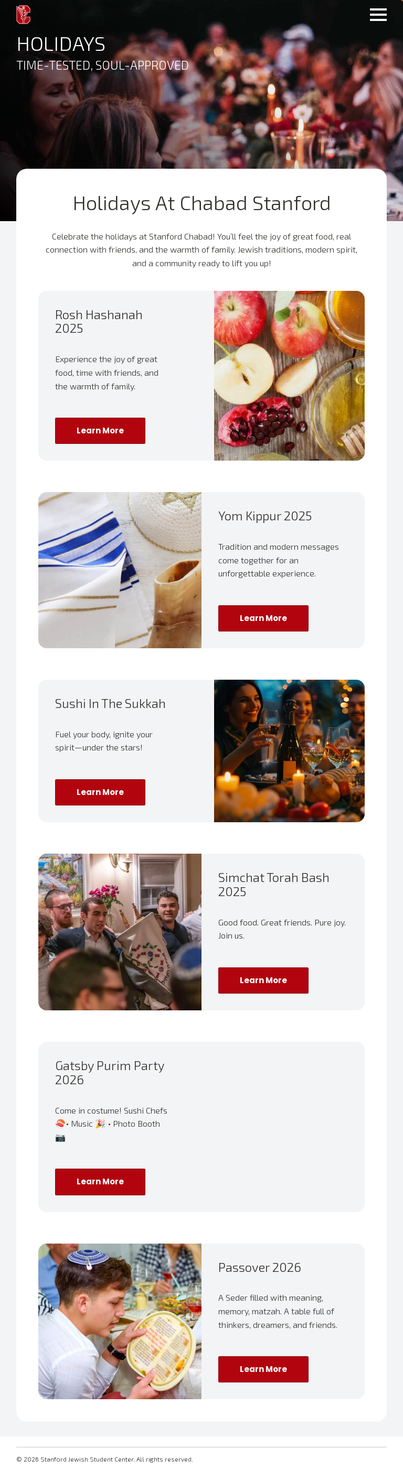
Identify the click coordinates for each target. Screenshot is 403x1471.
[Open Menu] (378, 14)
